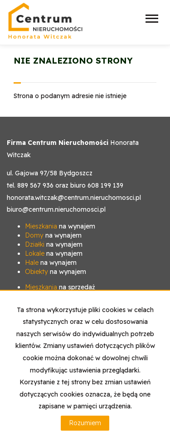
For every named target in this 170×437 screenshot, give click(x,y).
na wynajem (60, 226)
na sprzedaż (60, 287)
